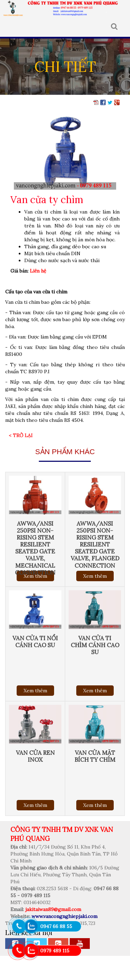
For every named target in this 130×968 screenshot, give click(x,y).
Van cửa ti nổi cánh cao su (35, 641)
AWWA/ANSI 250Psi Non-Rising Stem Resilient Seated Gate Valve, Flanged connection (95, 544)
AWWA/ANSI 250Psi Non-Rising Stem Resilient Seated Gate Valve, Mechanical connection (35, 548)
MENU (10, 26)
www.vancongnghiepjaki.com (64, 916)
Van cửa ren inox (35, 756)
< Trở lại (21, 435)
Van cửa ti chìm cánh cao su (95, 645)
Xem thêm (95, 576)
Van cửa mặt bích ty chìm (95, 756)
